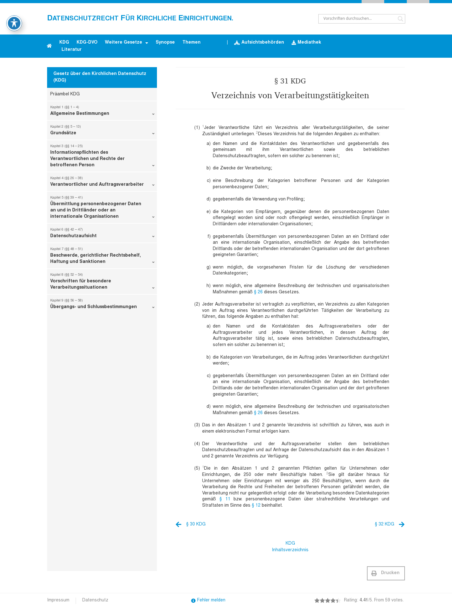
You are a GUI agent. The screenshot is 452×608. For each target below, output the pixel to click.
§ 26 (258, 292)
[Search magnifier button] (400, 18)
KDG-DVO (87, 42)
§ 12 (256, 506)
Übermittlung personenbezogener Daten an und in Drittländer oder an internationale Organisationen (102, 208)
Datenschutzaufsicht (102, 234)
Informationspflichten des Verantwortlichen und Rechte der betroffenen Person (102, 157)
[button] (386, 573)
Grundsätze (102, 131)
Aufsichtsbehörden (259, 42)
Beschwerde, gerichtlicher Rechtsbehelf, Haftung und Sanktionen (102, 257)
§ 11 (224, 499)
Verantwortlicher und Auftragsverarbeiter (102, 182)
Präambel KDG (65, 94)
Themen (191, 42)
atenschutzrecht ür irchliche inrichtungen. (140, 19)
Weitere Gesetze (126, 43)
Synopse (165, 42)
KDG (64, 42)
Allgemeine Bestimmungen (102, 112)
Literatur (72, 50)
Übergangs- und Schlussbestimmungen (102, 305)
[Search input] (359, 18)
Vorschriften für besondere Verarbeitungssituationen (102, 282)
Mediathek (306, 42)
